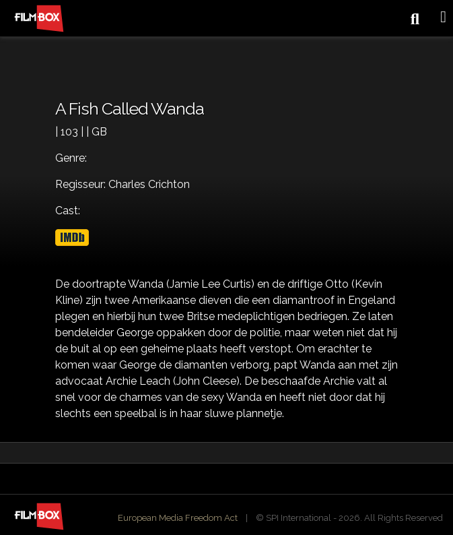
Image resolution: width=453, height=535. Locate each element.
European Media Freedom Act (178, 518)
